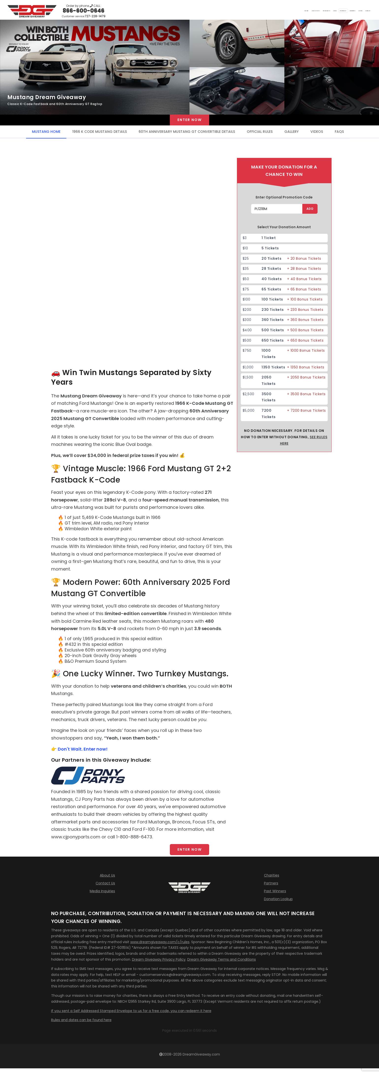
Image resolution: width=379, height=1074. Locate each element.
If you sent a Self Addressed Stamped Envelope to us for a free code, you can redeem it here (131, 1017)
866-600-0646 (83, 11)
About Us (107, 881)
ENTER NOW (189, 854)
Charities (271, 881)
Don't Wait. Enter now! (83, 752)
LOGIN (342, 10)
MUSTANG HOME (46, 135)
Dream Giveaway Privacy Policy (159, 966)
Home (206, 10)
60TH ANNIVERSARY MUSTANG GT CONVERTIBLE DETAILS (187, 135)
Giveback (298, 10)
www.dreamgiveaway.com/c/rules (160, 948)
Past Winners (275, 897)
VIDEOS (316, 135)
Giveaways (255, 10)
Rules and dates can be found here (81, 1026)
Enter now (189, 121)
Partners (271, 889)
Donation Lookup (278, 905)
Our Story (228, 10)
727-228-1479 (95, 16)
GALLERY (291, 135)
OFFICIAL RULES (260, 135)
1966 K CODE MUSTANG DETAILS (99, 135)
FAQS (339, 135)
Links (277, 10)
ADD (309, 212)
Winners (322, 10)
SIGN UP (362, 10)
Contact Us (105, 889)
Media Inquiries (102, 897)
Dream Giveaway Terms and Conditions (221, 966)
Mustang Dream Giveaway (46, 97)
